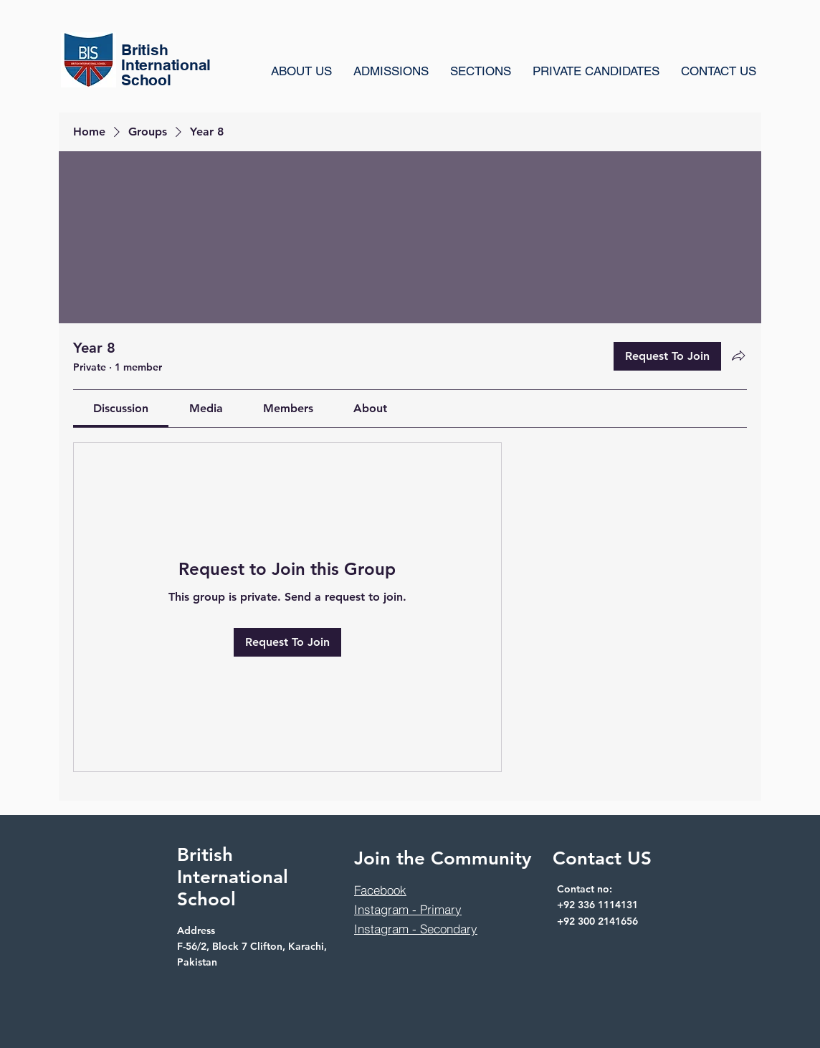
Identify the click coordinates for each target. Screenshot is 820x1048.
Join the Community (443, 858)
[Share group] (738, 355)
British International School (232, 877)
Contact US (602, 858)
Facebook (380, 889)
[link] (120, 408)
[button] (480, 71)
